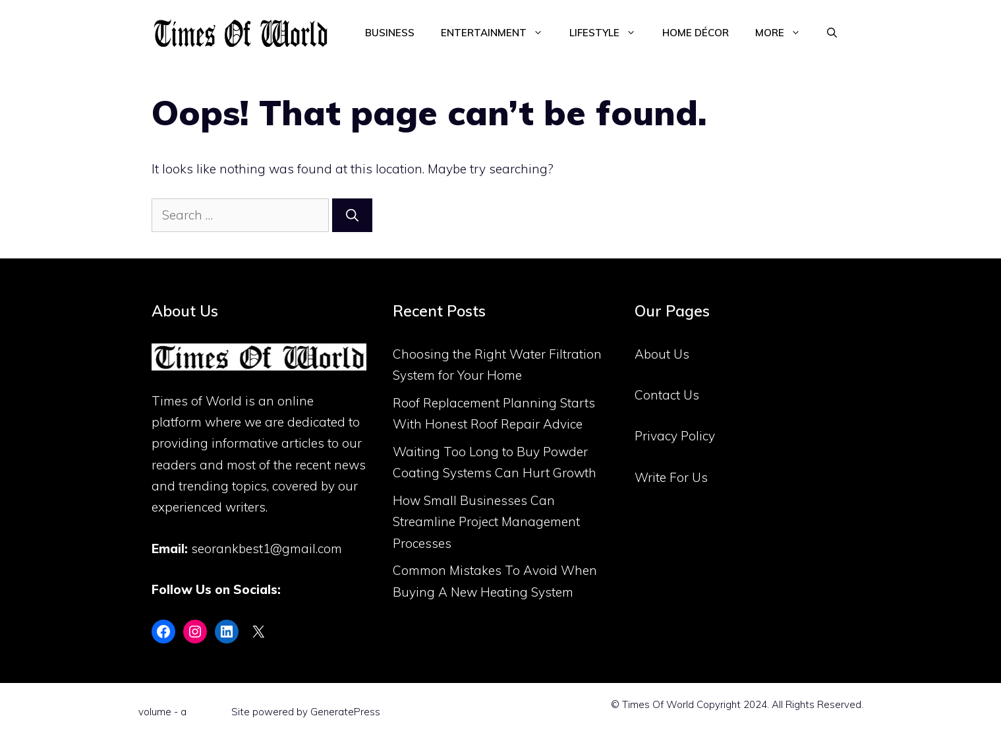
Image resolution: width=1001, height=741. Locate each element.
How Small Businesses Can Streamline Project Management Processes (486, 521)
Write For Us (671, 477)
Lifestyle (609, 33)
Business (390, 32)
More (784, 33)
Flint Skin (209, 711)
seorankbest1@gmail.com (266, 548)
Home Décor (695, 32)
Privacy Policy (675, 436)
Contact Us (667, 395)
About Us (662, 354)
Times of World (197, 401)
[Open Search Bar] (832, 33)
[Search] (352, 215)
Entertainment (498, 33)
